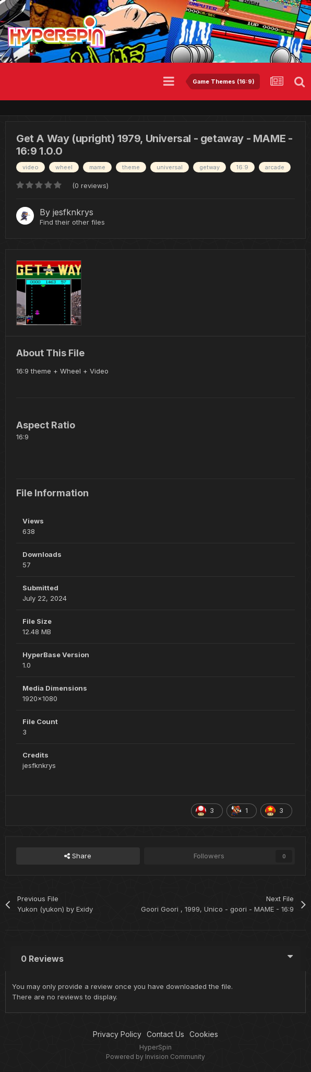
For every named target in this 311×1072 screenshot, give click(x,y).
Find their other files (72, 222)
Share (77, 856)
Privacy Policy (117, 1034)
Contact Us (165, 1034)
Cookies (203, 1034)
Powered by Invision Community (155, 1057)
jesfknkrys (73, 212)
